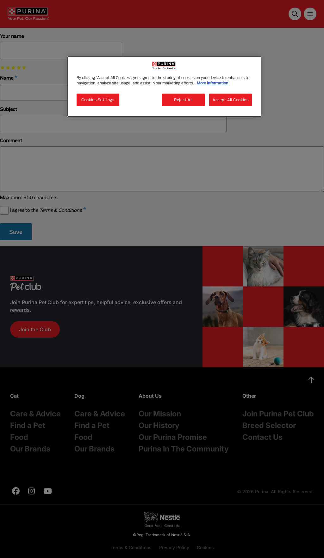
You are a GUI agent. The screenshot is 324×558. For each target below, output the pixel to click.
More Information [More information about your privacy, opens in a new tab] (212, 83)
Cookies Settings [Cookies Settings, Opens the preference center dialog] (97, 100)
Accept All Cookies (230, 100)
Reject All (183, 100)
